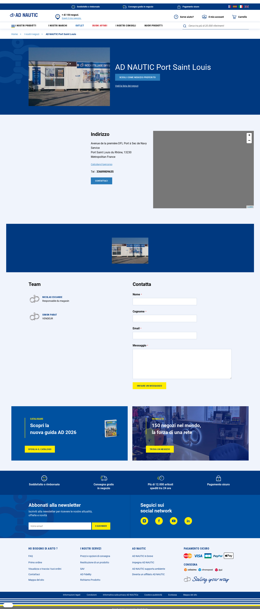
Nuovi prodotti (164, 26)
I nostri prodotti (26, 26)
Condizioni (92, 595)
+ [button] (249, 137)
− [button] (249, 142)
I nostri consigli (134, 26)
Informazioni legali (71, 595)
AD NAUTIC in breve (142, 556)
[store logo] (23, 15)
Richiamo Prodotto (90, 579)
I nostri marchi (60, 26)
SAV (82, 568)
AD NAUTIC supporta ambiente (148, 568)
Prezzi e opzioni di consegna (95, 556)
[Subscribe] (101, 526)
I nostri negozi (32, 35)
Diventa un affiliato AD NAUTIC (148, 574)
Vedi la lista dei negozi (126, 87)
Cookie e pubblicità (153, 595)
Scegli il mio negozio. (71, 18)
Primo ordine (35, 562)
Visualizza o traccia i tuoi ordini (44, 568)
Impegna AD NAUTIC (143, 562)
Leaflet (250, 208)
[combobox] (215, 25)
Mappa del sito (36, 579)
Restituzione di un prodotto (94, 562)
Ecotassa (172, 595)
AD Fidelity (85, 574)
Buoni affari (105, 26)
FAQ (30, 556)
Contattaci (101, 182)
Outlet (84, 26)
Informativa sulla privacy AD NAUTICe (120, 595)
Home (14, 35)
